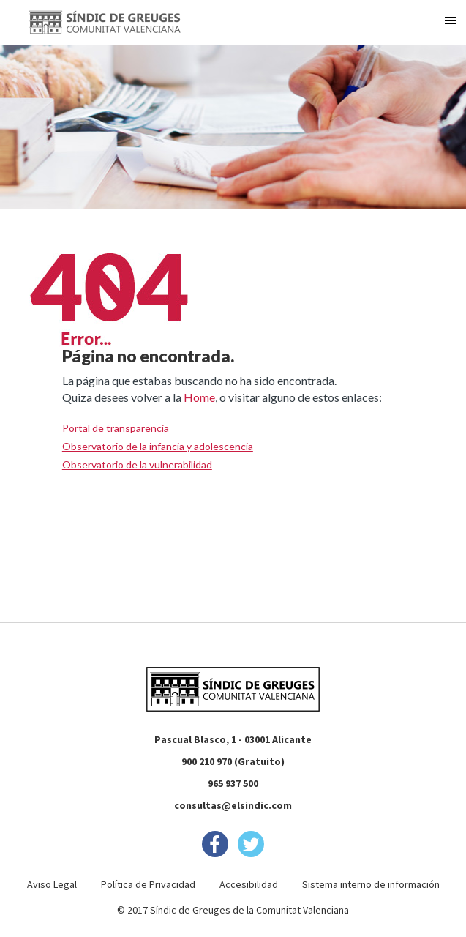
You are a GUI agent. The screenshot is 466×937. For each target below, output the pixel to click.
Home (199, 397)
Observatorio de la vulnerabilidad (137, 464)
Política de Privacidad (148, 884)
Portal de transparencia (115, 428)
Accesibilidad (248, 884)
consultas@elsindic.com (233, 805)
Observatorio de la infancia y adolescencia (157, 446)
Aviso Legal (52, 884)
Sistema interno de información (371, 884)
